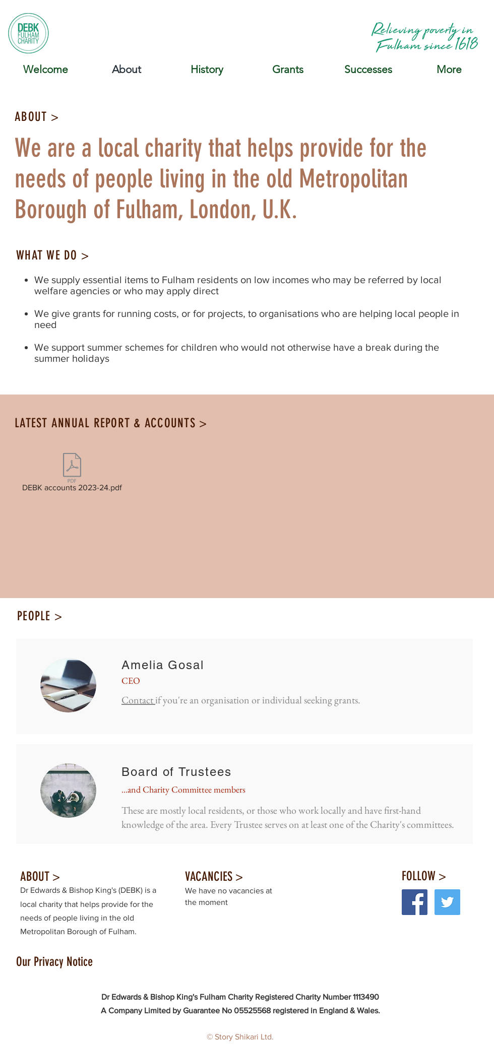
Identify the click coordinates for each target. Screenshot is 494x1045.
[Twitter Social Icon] (447, 902)
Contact (138, 699)
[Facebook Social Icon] (414, 902)
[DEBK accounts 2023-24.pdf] (72, 474)
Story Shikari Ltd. (244, 1036)
